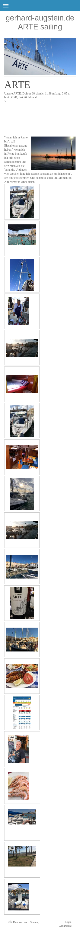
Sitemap (34, 922)
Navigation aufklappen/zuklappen (40, 5)
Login (68, 921)
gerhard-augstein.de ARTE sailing (40, 22)
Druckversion (19, 922)
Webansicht (65, 925)
